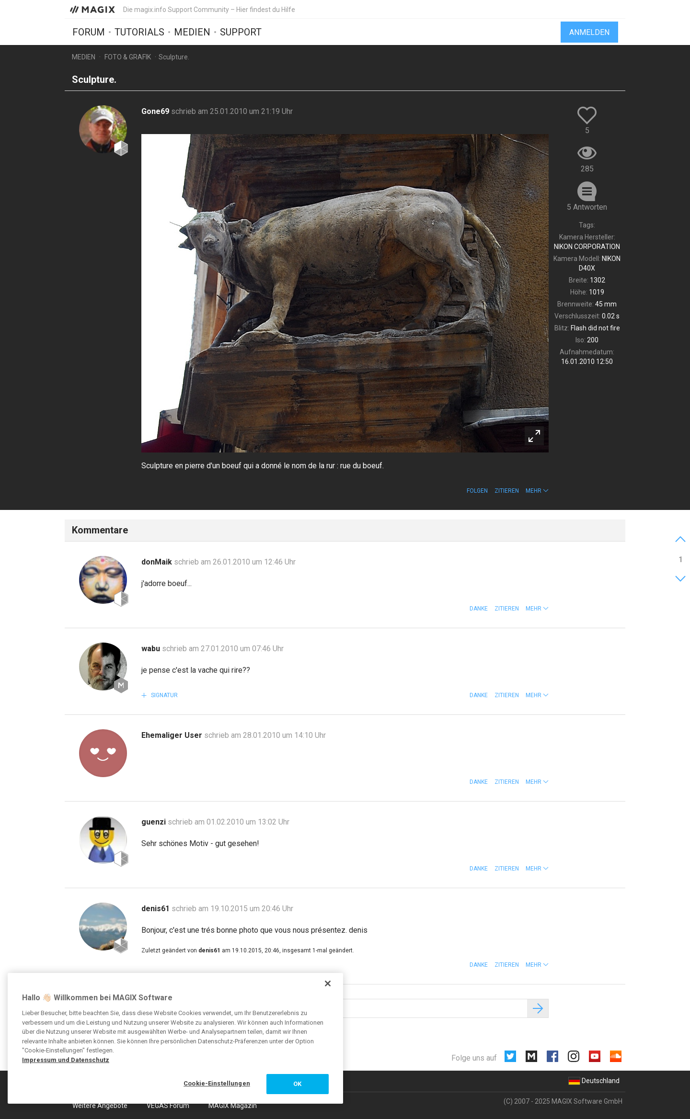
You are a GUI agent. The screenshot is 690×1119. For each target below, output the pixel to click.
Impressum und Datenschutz (65, 1059)
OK (297, 1083)
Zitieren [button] (506, 490)
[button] (537, 490)
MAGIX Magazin (232, 1105)
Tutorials (139, 32)
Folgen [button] (477, 490)
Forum (88, 32)
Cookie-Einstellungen (217, 1083)
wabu (151, 648)
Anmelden (589, 32)
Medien (192, 32)
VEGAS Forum (168, 1105)
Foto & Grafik (127, 57)
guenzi (154, 821)
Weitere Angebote (99, 1105)
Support (241, 32)
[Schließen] (327, 983)
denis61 (156, 908)
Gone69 (156, 111)
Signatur (164, 695)
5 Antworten (587, 207)
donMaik (157, 561)
